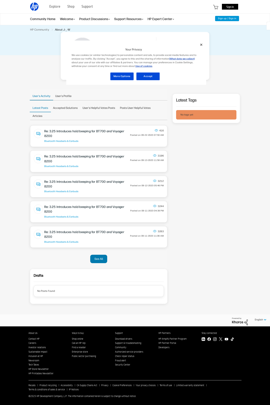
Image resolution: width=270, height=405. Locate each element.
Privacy (104, 385)
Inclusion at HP (36, 356)
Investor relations (37, 347)
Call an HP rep (79, 343)
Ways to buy (78, 333)
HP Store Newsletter (39, 369)
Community (120, 347)
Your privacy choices (146, 385)
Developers (163, 347)
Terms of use (166, 385)
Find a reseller (79, 347)
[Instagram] (215, 339)
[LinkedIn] (203, 339)
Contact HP (34, 338)
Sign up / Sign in (227, 18)
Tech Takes (34, 364)
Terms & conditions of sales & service (47, 389)
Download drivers (123, 338)
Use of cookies (143, 66)
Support (119, 333)
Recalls (32, 385)
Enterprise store (80, 351)
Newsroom (34, 360)
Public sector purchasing (84, 356)
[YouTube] (226, 339)
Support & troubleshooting (128, 343)
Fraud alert (120, 360)
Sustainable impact (38, 351)
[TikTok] (232, 339)
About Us (33, 333)
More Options (121, 76)
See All (98, 259)
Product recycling (48, 385)
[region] (136, 63)
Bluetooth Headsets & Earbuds (61, 141)
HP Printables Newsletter (41, 373)
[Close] (201, 45)
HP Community (39, 29)
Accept (148, 76)
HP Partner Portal (167, 343)
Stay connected (209, 333)
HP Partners (164, 333)
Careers (32, 343)
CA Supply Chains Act (87, 385)
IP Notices (74, 389)
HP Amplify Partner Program (172, 338)
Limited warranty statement (190, 385)
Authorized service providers (129, 351)
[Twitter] (220, 339)
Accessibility (67, 385)
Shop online (77, 338)
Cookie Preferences (122, 385)
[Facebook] (209, 339)
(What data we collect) (182, 58)
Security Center (122, 364)
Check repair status (124, 356)
